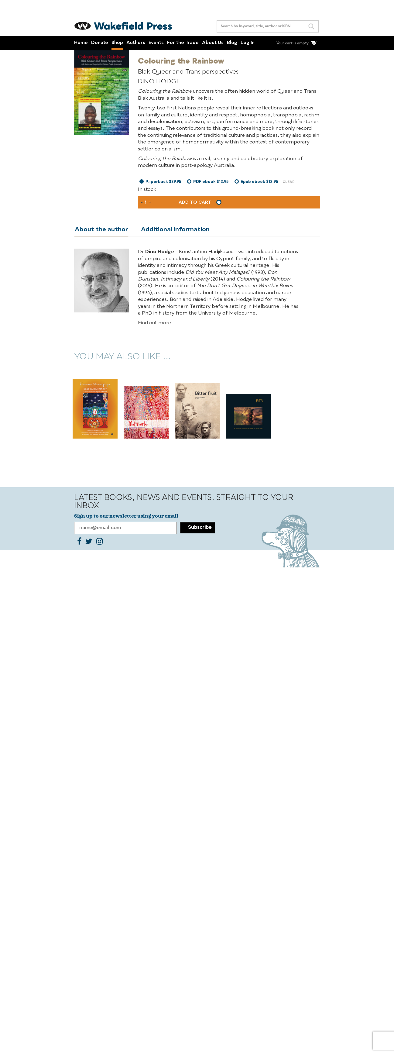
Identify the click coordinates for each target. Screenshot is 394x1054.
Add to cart (195, 202)
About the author (100, 230)
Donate (99, 43)
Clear (289, 182)
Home (81, 43)
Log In (248, 43)
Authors (135, 43)
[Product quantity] (146, 202)
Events (156, 43)
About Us (213, 43)
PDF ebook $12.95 (210, 182)
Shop (117, 43)
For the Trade (183, 43)
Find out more (154, 323)
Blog (232, 43)
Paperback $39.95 (163, 182)
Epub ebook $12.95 (259, 182)
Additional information (173, 230)
